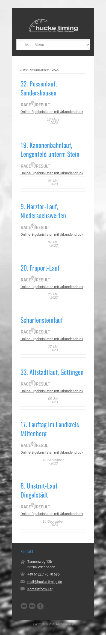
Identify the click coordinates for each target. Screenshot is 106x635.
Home (24, 69)
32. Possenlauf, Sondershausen (38, 88)
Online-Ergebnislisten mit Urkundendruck (51, 112)
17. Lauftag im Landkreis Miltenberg (49, 428)
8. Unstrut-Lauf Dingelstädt (38, 490)
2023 (55, 69)
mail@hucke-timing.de (44, 582)
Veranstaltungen (39, 69)
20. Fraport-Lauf (40, 267)
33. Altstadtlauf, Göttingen (52, 372)
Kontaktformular (39, 589)
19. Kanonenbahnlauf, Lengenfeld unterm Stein (49, 149)
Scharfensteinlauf (41, 320)
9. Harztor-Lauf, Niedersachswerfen (43, 210)
